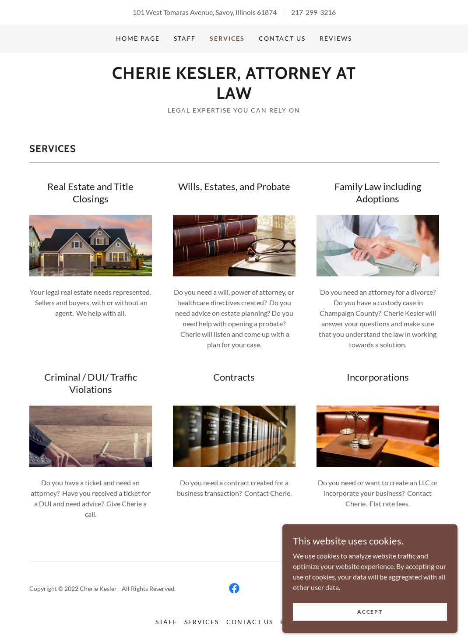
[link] (234, 96)
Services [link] (227, 38)
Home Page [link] (138, 38)
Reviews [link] (336, 38)
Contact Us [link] (282, 38)
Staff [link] (185, 38)
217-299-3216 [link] (313, 12)
